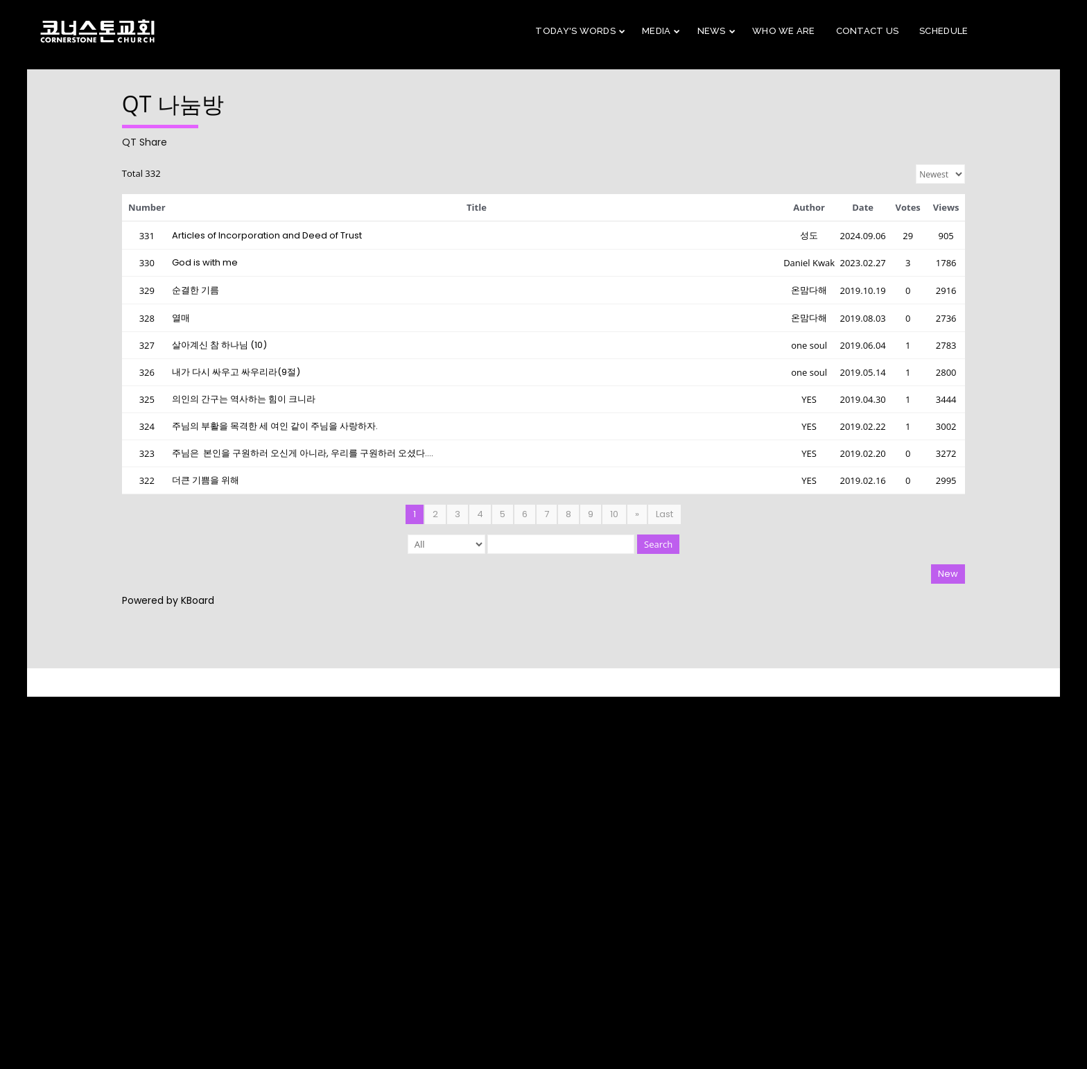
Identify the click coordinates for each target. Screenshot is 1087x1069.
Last (664, 514)
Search (658, 544)
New (948, 573)
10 (614, 514)
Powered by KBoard (168, 600)
